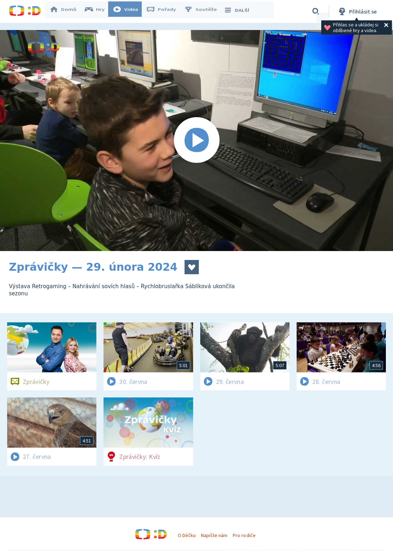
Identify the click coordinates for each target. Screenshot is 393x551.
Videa (129, 11)
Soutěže (204, 11)
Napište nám (214, 535)
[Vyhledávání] (316, 11)
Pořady (164, 11)
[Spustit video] (196, 140)
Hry (98, 11)
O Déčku (187, 535)
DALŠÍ (239, 11)
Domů (66, 11)
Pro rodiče (244, 535)
